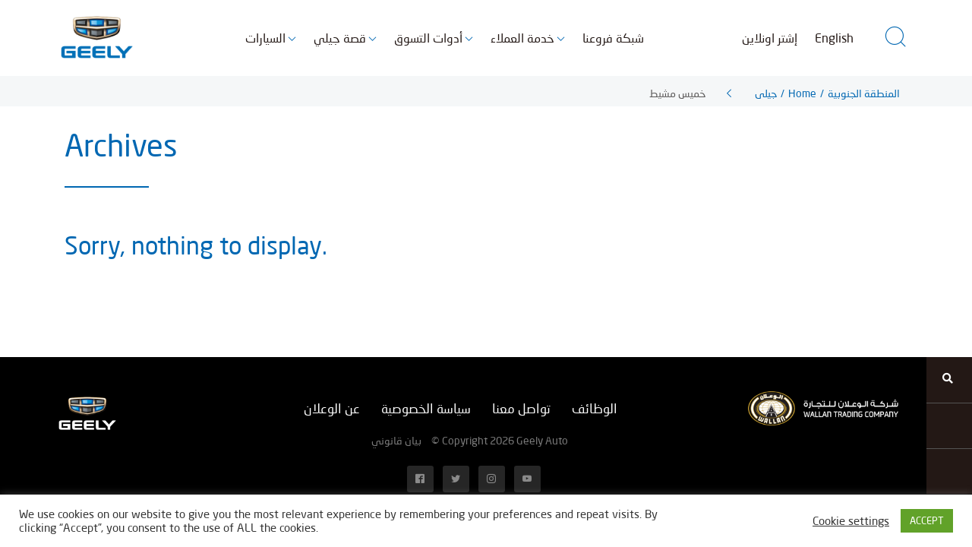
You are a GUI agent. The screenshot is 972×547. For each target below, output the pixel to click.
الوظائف (594, 408)
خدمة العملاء (522, 37)
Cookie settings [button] (851, 520)
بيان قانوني (396, 440)
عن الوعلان (332, 408)
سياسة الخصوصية (426, 408)
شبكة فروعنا (613, 37)
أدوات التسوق (428, 37)
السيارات (265, 37)
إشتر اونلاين (769, 37)
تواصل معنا (521, 408)
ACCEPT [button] (927, 520)
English (834, 37)
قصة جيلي (340, 37)
